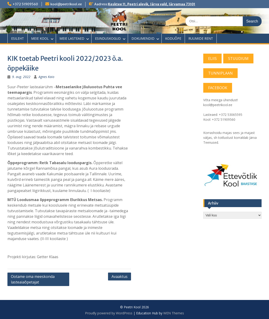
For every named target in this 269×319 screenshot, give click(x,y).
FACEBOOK (217, 87)
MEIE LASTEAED (71, 38)
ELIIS (212, 58)
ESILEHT (17, 38)
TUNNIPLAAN (220, 73)
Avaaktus (120, 276)
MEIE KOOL (40, 38)
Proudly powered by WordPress (108, 313)
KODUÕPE (173, 38)
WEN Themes (173, 313)
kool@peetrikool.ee (66, 4)
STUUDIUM (238, 58)
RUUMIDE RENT (200, 38)
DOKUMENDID (142, 38)
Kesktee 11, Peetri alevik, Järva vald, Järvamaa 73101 (151, 4)
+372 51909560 (25, 4)
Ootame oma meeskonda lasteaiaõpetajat (33, 279)
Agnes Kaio (46, 77)
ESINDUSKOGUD (108, 38)
